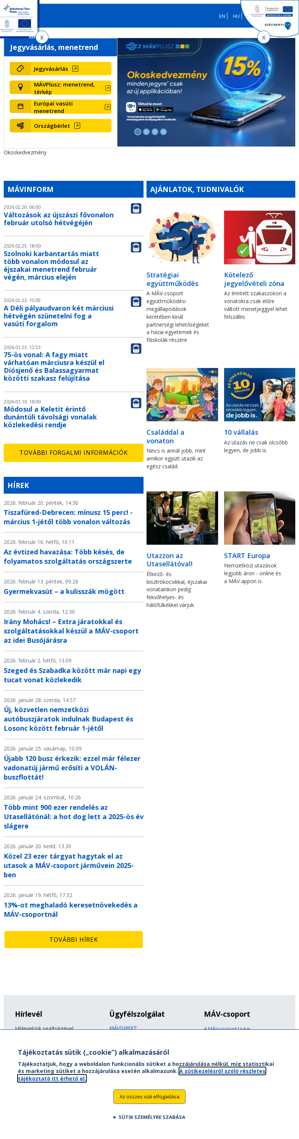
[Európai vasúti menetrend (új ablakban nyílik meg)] (71, 107)
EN (222, 16)
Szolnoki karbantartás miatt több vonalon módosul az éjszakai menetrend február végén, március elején (51, 265)
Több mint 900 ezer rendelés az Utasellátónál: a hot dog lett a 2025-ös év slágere (74, 816)
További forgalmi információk (73, 453)
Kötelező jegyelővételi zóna (254, 279)
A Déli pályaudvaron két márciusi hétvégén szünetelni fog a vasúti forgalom (59, 315)
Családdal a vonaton (166, 436)
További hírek (73, 939)
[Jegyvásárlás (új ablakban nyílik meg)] (71, 69)
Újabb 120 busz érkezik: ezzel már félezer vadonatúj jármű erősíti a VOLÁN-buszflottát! (72, 767)
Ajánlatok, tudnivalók (197, 189)
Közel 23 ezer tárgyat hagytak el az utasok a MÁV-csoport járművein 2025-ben (69, 865)
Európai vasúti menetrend (53, 107)
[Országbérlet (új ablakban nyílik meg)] (71, 126)
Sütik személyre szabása (152, 1122)
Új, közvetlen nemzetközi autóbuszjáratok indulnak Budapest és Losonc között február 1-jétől (68, 719)
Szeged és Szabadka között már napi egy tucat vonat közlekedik (72, 675)
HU (236, 16)
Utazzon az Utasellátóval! (169, 560)
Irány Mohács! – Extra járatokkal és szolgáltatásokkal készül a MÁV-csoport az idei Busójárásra (71, 631)
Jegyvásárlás (51, 68)
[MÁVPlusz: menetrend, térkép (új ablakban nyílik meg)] (71, 88)
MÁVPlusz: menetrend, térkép (64, 88)
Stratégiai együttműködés (172, 279)
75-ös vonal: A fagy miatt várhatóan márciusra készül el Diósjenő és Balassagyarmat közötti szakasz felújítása (54, 366)
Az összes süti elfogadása (149, 1102)
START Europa (247, 555)
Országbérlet (52, 125)
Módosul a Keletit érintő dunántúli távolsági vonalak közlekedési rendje (50, 417)
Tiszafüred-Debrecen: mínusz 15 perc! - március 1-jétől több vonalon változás (68, 517)
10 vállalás (241, 432)
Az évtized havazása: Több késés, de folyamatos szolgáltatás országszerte (68, 556)
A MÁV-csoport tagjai (227, 1028)
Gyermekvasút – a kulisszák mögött (64, 591)
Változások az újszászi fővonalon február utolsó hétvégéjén (59, 218)
